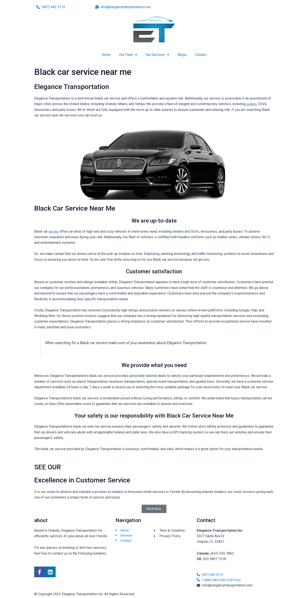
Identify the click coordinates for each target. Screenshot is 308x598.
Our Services (157, 55)
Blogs (182, 55)
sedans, (252, 104)
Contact (200, 55)
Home (106, 55)
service (54, 231)
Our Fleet (128, 55)
